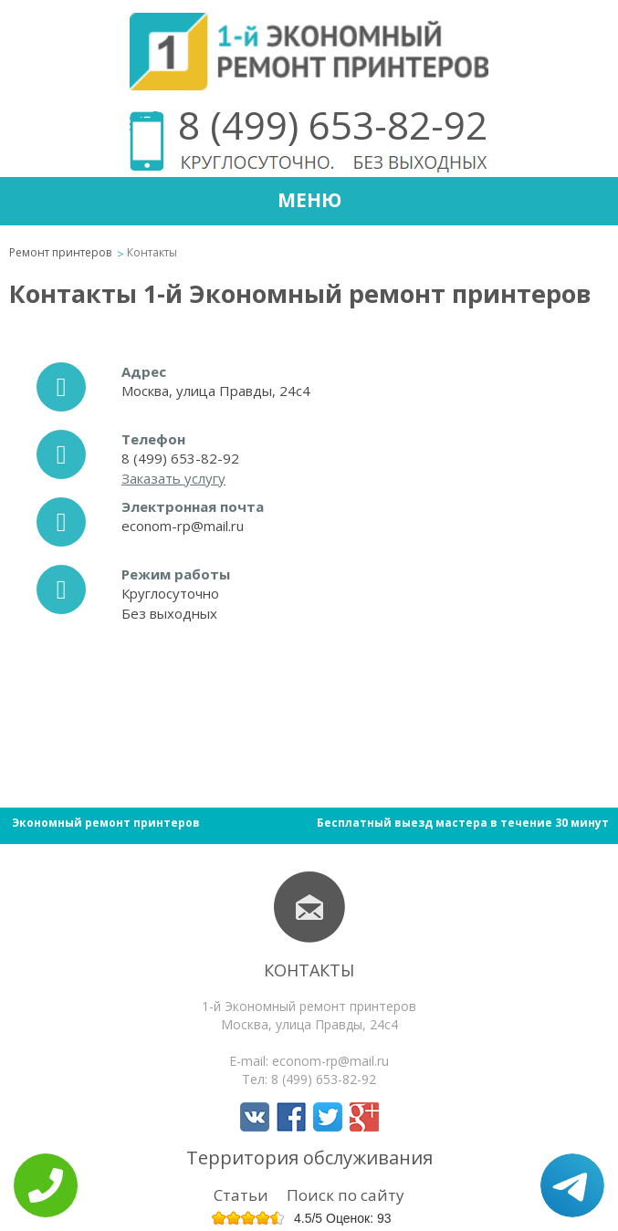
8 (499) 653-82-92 (332, 125)
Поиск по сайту (345, 1194)
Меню (309, 200)
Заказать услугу (173, 478)
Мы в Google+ (364, 1117)
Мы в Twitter (327, 1117)
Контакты (309, 970)
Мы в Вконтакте (254, 1117)
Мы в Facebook (291, 1117)
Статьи (241, 1194)
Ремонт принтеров (60, 252)
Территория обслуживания (309, 1157)
